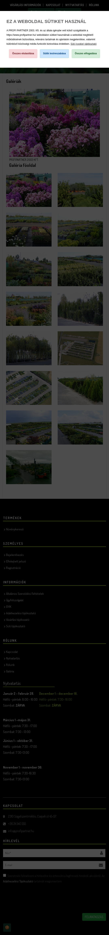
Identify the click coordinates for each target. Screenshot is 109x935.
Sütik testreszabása (54, 53)
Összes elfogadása (86, 53)
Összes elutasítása (23, 53)
